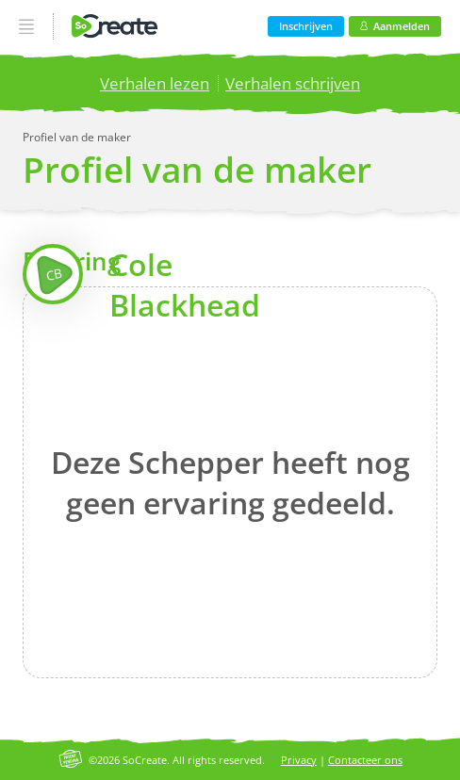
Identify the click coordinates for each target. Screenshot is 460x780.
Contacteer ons (365, 760)
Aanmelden (395, 26)
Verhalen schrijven (292, 83)
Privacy (299, 760)
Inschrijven (306, 26)
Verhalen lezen (154, 83)
